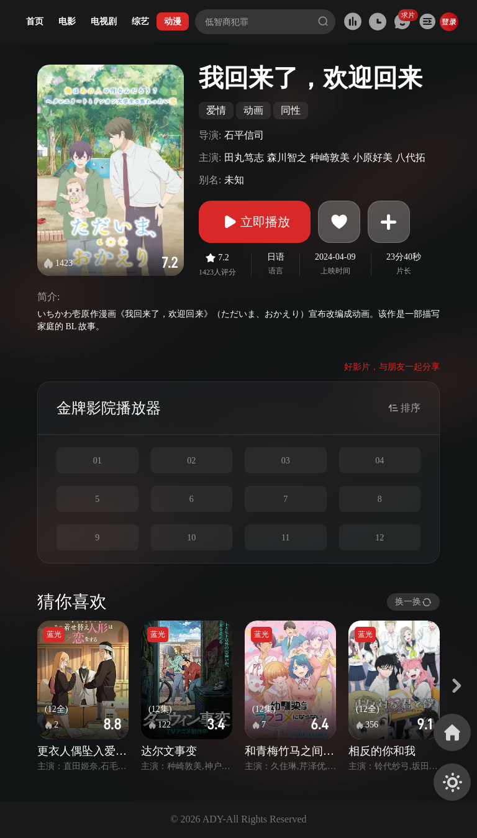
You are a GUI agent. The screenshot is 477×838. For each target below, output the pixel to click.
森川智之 (287, 157)
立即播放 (254, 221)
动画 (253, 110)
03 (285, 460)
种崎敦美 (330, 157)
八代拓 (410, 157)
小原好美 (373, 157)
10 (191, 537)
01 (97, 460)
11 (285, 537)
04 (379, 460)
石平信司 (244, 135)
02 (191, 460)
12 (379, 537)
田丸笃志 (244, 157)
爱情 (216, 110)
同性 (291, 110)
